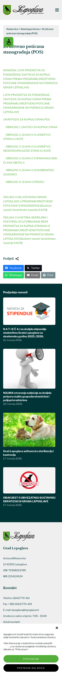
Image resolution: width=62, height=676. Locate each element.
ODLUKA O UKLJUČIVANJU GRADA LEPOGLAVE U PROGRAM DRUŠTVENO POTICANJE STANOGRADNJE (28, 201)
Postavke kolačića (31, 668)
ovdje (6, 646)
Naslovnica (12, 29)
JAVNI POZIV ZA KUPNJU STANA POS (26, 119)
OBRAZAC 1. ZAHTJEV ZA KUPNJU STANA (31, 127)
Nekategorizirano (30, 29)
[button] (57, 627)
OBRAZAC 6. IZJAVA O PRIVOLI (25, 182)
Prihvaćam (31, 659)
